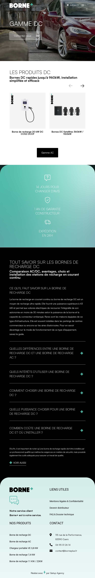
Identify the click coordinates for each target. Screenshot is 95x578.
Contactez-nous (22, 35)
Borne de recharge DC (20, 535)
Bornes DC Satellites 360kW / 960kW (67, 132)
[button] (82, 85)
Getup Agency (57, 573)
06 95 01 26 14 (63, 544)
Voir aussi (19, 462)
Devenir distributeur (59, 508)
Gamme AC (47, 152)
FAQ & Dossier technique (62, 514)
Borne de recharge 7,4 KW (22, 554)
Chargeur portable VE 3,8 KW (24, 548)
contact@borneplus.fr (66, 550)
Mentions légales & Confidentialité (66, 501)
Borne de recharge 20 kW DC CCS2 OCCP (27, 132)
